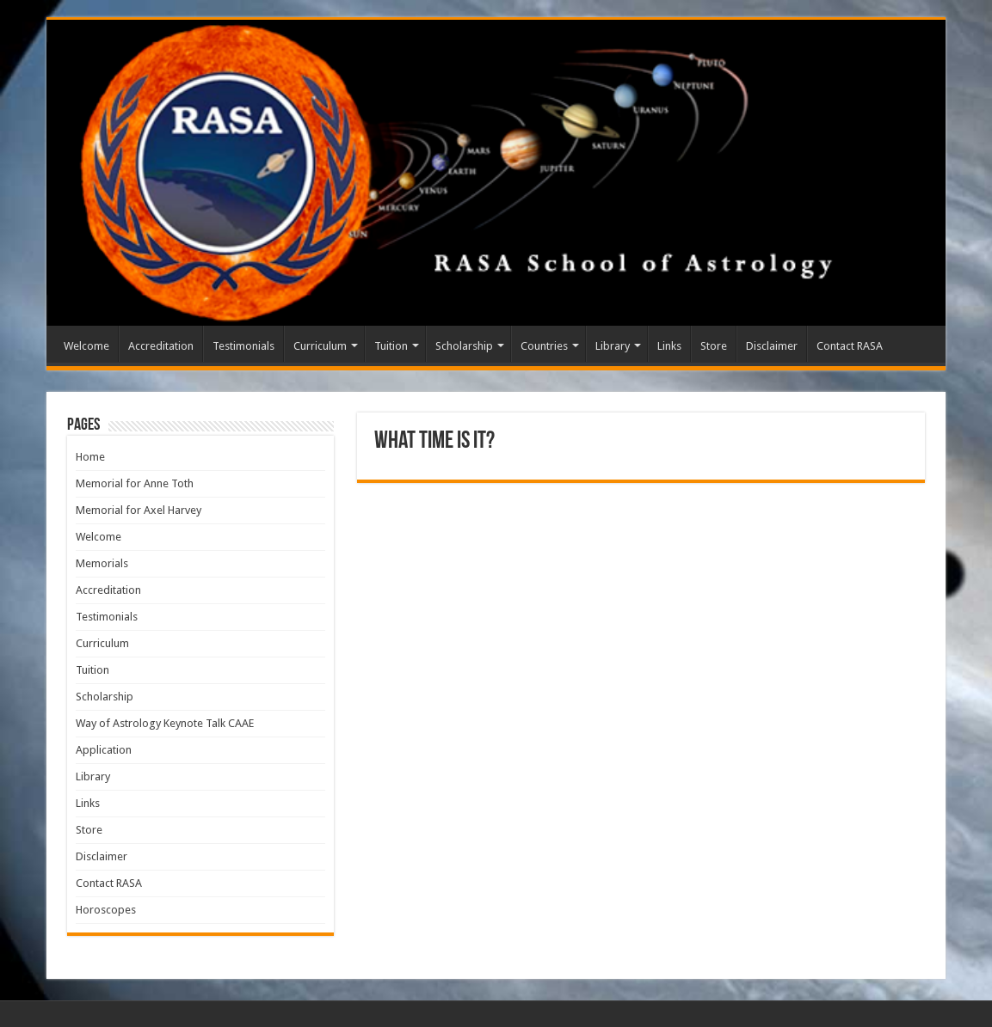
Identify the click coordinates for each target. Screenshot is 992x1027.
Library (612, 345)
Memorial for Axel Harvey (138, 510)
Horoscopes (106, 909)
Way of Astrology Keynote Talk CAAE (165, 723)
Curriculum (320, 345)
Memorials (102, 563)
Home (90, 456)
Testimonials (243, 345)
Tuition (391, 345)
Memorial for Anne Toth (135, 483)
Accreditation (161, 345)
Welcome (86, 345)
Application (104, 749)
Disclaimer (772, 345)
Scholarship (464, 345)
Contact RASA (849, 345)
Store (713, 345)
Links (669, 345)
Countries (544, 345)
